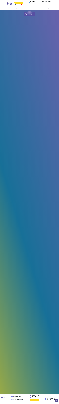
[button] (16, 8)
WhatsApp (32, 2)
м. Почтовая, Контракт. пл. (47, 2)
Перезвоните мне (18, 2)
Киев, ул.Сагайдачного (46, 1)
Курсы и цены (3, 399)
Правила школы (33, 403)
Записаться (18, 6)
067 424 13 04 (32, 1)
